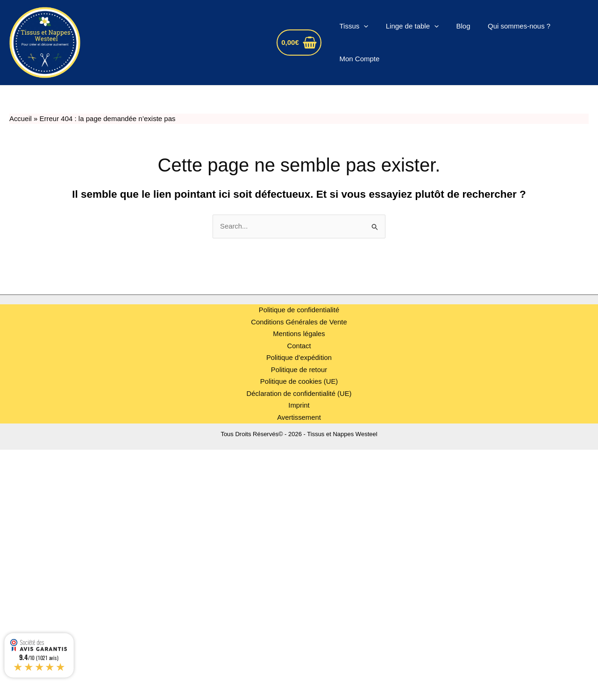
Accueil (20, 118)
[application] (362, 26)
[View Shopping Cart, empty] (299, 42)
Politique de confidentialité (299, 310)
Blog (455, 26)
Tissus (352, 26)
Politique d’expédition (299, 358)
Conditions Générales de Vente (299, 322)
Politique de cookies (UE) (299, 382)
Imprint (299, 405)
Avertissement (299, 417)
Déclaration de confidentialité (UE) (299, 393)
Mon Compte (358, 59)
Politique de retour (299, 369)
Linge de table (407, 26)
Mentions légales (299, 334)
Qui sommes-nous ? (507, 26)
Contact (299, 346)
